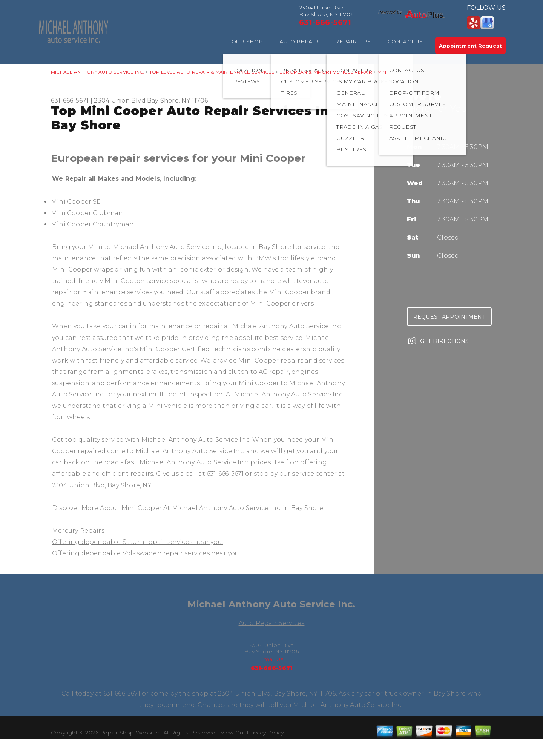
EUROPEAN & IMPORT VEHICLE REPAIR (325, 72)
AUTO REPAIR (298, 41)
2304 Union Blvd (120, 100)
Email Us (272, 659)
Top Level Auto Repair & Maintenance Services (211, 72)
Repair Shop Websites (130, 732)
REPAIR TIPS (353, 41)
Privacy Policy (265, 732)
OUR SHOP (247, 41)
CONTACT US (405, 41)
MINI (382, 72)
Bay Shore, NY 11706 (177, 100)
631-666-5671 (325, 22)
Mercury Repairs (78, 530)
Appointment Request (470, 46)
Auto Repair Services (272, 623)
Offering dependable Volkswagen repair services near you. (146, 553)
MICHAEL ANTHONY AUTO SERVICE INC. (97, 72)
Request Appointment (449, 316)
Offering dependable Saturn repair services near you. (137, 541)
